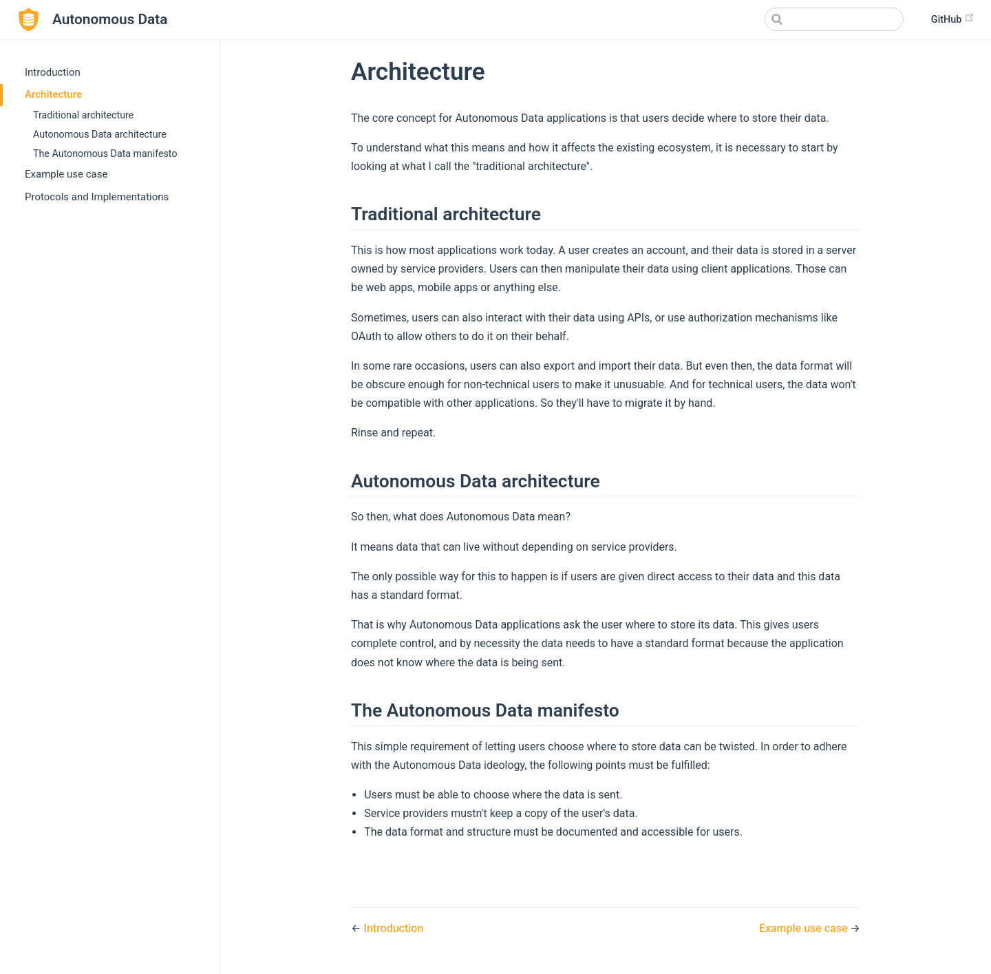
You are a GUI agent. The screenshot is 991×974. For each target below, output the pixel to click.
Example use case (66, 174)
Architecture (53, 94)
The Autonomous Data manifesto (105, 153)
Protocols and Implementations (97, 197)
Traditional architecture (83, 114)
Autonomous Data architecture (100, 134)
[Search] (834, 19)
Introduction (53, 72)
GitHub (952, 18)
